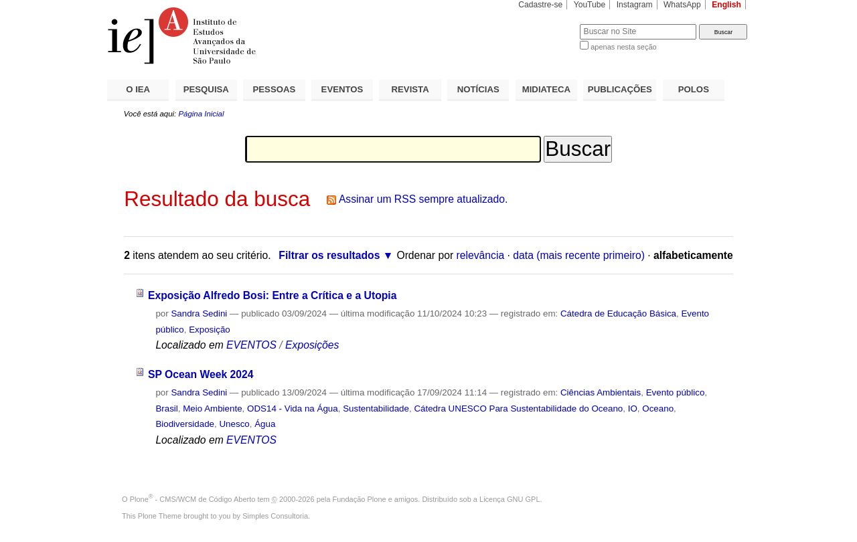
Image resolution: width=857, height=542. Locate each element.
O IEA (138, 89)
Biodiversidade (184, 424)
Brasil (166, 408)
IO (632, 408)
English (726, 4)
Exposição (209, 330)
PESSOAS (274, 89)
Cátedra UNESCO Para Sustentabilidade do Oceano (518, 408)
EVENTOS (342, 89)
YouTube (590, 4)
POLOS (693, 89)
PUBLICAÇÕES (620, 89)
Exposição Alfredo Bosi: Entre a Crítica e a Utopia (272, 295)
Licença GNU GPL (509, 499)
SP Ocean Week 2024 (201, 374)
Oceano (658, 408)
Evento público (675, 392)
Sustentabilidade (376, 408)
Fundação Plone (359, 499)
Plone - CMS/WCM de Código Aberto (193, 499)
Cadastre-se (540, 4)
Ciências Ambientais (600, 392)
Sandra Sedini (199, 313)
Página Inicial (201, 114)
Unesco (234, 424)
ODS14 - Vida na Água (292, 408)
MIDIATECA (546, 89)
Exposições (312, 345)
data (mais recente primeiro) (579, 255)
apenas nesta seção (623, 47)
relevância (481, 255)
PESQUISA (206, 89)
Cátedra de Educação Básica (618, 313)
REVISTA (410, 89)
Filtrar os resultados (329, 255)
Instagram (635, 4)
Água (264, 424)
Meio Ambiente (212, 408)
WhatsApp (682, 4)
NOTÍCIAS (478, 89)
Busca (547, 23)
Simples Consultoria (275, 516)
